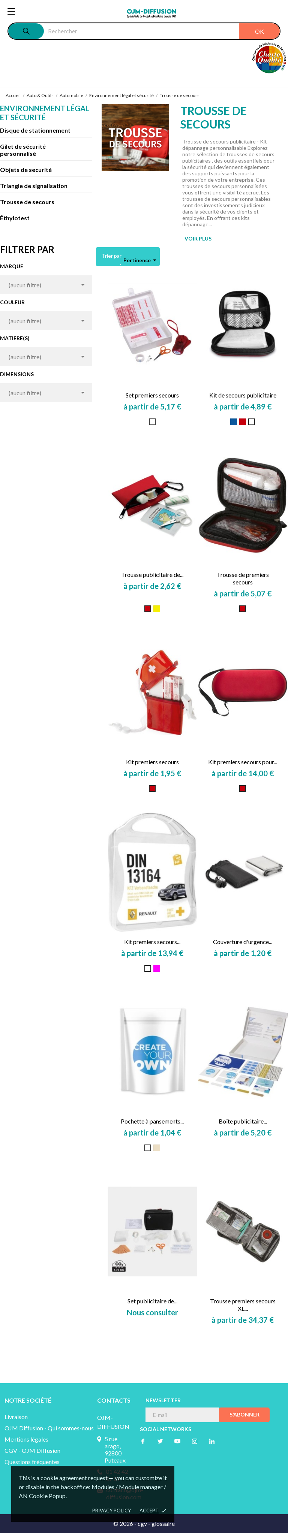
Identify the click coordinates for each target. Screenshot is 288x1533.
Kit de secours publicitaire (242, 395)
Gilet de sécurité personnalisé (23, 150)
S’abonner (245, 1414)
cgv (142, 1523)
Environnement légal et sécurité (44, 113)
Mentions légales (26, 1439)
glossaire (163, 1523)
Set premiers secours (152, 395)
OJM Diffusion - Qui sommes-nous (49, 1427)
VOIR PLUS (198, 238)
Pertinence (139, 260)
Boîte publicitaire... (243, 1121)
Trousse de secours (27, 201)
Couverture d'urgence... (242, 941)
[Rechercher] (162, 31)
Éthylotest (15, 217)
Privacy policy (111, 1511)
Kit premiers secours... (152, 941)
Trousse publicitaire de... (152, 574)
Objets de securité (26, 169)
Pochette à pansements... (152, 1121)
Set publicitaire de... (152, 1300)
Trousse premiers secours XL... (243, 1304)
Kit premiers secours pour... (242, 761)
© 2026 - (125, 1523)
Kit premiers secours (152, 761)
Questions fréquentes (32, 1461)
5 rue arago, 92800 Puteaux (115, 1449)
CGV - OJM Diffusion (32, 1450)
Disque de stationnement (35, 130)
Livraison (16, 1416)
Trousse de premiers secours (243, 578)
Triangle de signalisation (34, 185)
